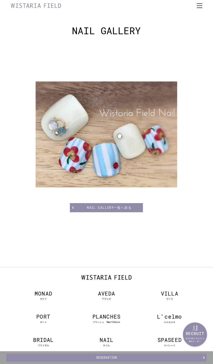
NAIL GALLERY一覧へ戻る (109, 207)
